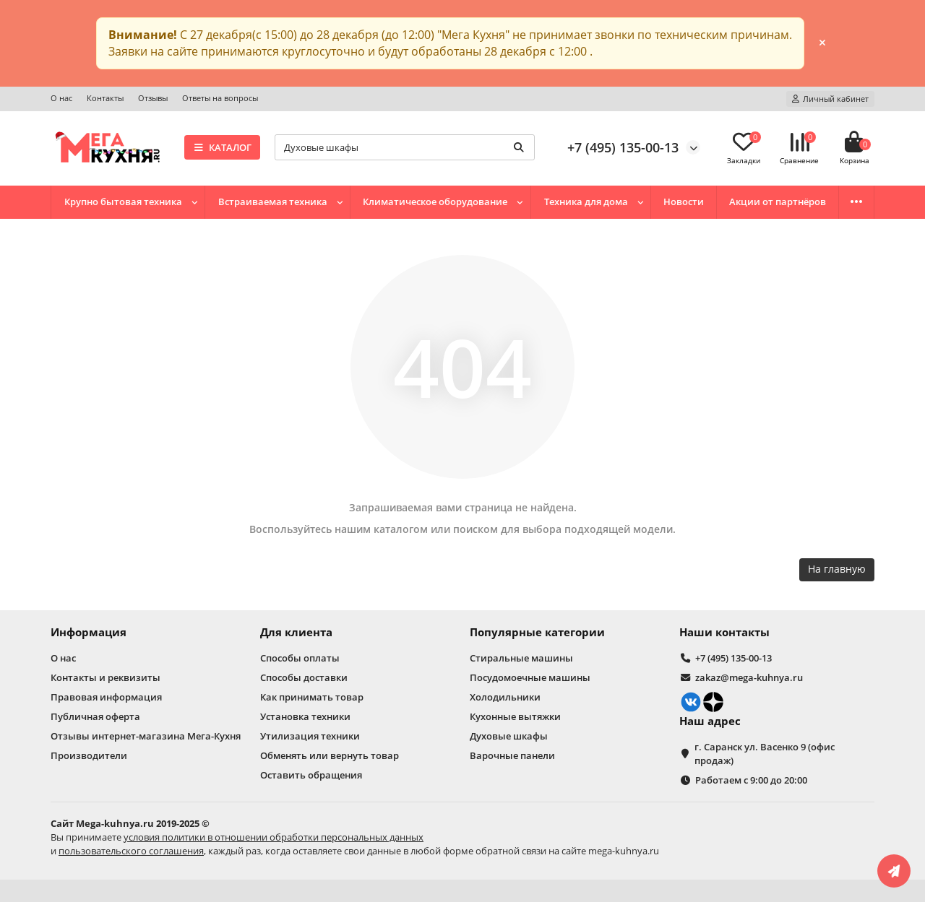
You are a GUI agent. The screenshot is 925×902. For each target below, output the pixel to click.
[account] (830, 99)
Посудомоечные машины (530, 677)
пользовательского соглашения (131, 850)
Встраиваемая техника (272, 201)
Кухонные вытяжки (515, 716)
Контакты (105, 97)
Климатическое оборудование (435, 201)
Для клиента (296, 632)
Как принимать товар (311, 696)
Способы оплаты (300, 657)
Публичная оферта (95, 716)
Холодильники (505, 696)
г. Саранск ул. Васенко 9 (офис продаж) (764, 753)
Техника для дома (586, 201)
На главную (837, 569)
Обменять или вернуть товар (329, 755)
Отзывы (153, 97)
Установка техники (305, 716)
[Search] (404, 147)
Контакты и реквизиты (105, 677)
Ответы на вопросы (220, 97)
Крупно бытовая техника (123, 201)
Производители (89, 755)
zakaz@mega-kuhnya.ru (749, 677)
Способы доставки (304, 677)
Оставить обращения (311, 774)
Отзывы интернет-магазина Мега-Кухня (146, 735)
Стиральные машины (521, 657)
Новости (683, 201)
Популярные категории (537, 632)
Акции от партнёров (777, 201)
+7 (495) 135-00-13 (623, 147)
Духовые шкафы (509, 735)
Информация (88, 632)
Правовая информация (106, 696)
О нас (61, 97)
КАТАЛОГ (222, 147)
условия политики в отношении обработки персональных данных (273, 837)
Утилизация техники (310, 735)
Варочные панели (512, 755)
